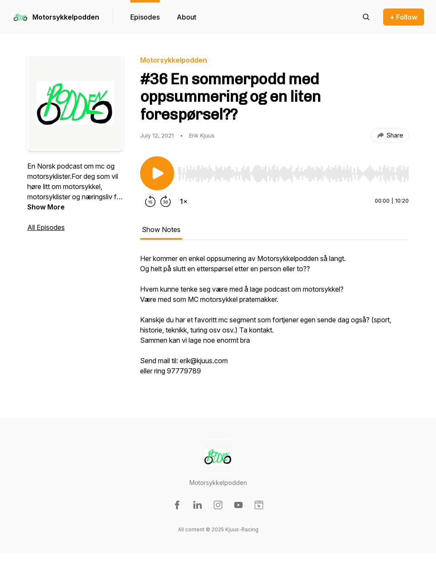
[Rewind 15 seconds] (150, 201)
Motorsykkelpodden (65, 17)
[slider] (293, 174)
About (186, 17)
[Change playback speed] (183, 201)
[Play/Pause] (157, 173)
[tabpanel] (274, 318)
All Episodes (46, 227)
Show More (46, 207)
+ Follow (403, 17)
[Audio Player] (293, 171)
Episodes (145, 17)
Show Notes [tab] (161, 229)
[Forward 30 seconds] (166, 201)
